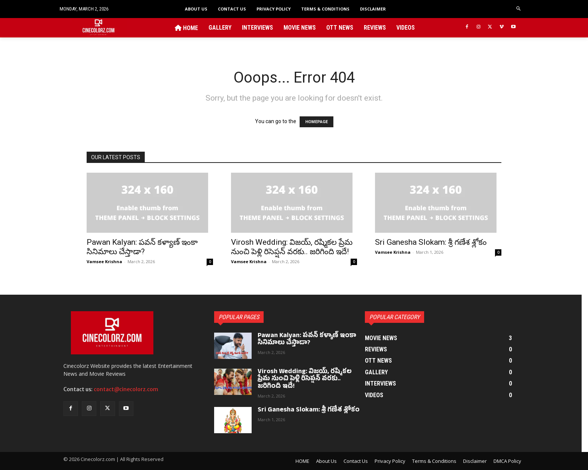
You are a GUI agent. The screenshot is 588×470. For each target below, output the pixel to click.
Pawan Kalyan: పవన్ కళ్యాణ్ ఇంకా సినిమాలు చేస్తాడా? (142, 247)
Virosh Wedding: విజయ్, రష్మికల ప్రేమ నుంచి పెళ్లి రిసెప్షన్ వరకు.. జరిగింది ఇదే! (291, 247)
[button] (519, 9)
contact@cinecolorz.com (126, 389)
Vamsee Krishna (104, 261)
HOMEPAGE (316, 121)
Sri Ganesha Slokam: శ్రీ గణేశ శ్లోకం (431, 242)
